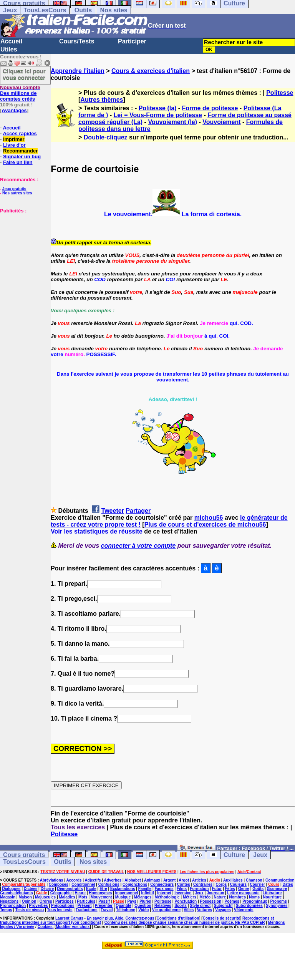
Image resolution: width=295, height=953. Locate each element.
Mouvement (101, 897)
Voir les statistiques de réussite (97, 531)
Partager (138, 510)
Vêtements (244, 910)
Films (182, 889)
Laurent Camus (69, 918)
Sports (180, 905)
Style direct (200, 905)
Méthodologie (167, 897)
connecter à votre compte (138, 545)
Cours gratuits (24, 855)
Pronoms (278, 901)
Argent (169, 880)
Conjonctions (135, 884)
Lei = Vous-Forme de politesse (158, 115)
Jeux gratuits (14, 189)
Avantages (14, 110)
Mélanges (143, 897)
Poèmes (231, 901)
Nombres (237, 897)
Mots (82, 897)
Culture (234, 855)
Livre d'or (14, 145)
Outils (83, 10)
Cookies (45, 927)
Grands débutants (16, 893)
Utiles (8, 49)
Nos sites (114, 10)
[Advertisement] (23, 252)
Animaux (152, 880)
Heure (80, 893)
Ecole (91, 889)
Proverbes (38, 905)
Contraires (202, 884)
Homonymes (100, 893)
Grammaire (277, 889)
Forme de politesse (210, 108)
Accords (73, 880)
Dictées (31, 889)
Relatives (162, 905)
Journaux (215, 893)
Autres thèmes (101, 99)
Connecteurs (162, 884)
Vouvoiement (221, 122)
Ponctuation (185, 901)
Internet (164, 893)
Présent (85, 905)
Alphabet (132, 880)
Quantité (123, 905)
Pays (131, 901)
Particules (86, 901)
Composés (58, 884)
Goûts (258, 889)
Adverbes (113, 880)
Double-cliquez (106, 137)
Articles (199, 880)
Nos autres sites (17, 193)
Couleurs (238, 884)
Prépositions (63, 905)
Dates (287, 884)
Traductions (87, 910)
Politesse (279, 92)
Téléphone (125, 910)
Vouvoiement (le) (172, 122)
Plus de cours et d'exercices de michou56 (205, 524)
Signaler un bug (22, 156)
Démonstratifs (70, 889)
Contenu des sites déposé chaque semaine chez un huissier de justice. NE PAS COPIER (184, 922)
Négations (9, 901)
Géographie (61, 893)
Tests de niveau (29, 910)
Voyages (222, 910)
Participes (64, 901)
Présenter (104, 905)
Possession (211, 901)
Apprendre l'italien (77, 71)
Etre (103, 889)
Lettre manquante (243, 893)
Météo (204, 897)
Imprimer (14, 139)
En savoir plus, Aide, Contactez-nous (120, 918)
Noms (254, 897)
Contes (183, 884)
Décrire (47, 889)
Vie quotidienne (166, 910)
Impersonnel (126, 893)
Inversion (182, 893)
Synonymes (276, 905)
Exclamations (122, 889)
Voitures (204, 910)
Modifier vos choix (72, 927)
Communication (280, 880)
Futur (217, 889)
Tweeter (112, 510)
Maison (24, 897)
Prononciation (13, 905)
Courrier (257, 884)
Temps (6, 910)
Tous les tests (60, 910)
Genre (243, 889)
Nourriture (272, 897)
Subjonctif (223, 905)
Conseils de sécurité (221, 918)
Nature (220, 897)
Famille (144, 889)
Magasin (7, 897)
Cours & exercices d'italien (150, 71)
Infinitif (147, 893)
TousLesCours (44, 10)
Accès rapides (19, 133)
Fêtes (230, 889)
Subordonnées (249, 905)
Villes (189, 910)
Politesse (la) (158, 108)
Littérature (272, 893)
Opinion (29, 901)
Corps (221, 884)
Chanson (254, 880)
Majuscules (45, 897)
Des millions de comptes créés (20, 93)
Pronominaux (254, 901)
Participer (132, 41)
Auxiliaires (233, 880)
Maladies (67, 897)
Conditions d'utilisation (178, 918)
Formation (199, 889)
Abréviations (51, 880)
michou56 (208, 517)
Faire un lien (18, 162)
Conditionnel (83, 884)
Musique (123, 897)
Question (142, 905)
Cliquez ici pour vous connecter (24, 74)
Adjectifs (93, 880)
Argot (184, 880)
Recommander (20, 151)
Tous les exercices (78, 827)
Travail (107, 910)
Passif (103, 901)
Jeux (10, 10)
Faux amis (164, 889)
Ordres (46, 901)
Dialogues (11, 889)
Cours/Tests (76, 41)
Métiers (189, 897)
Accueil (11, 41)
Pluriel (145, 901)
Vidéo (143, 910)
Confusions (108, 884)
